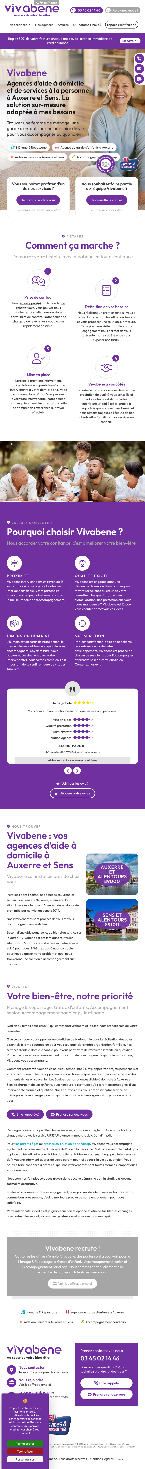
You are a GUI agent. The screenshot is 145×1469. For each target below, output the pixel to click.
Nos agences (44, 25)
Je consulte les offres (107, 200)
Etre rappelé (106, 1383)
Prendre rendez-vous (69, 1114)
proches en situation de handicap (66, 1144)
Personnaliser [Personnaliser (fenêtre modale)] (25, 1459)
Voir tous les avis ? (72, 783)
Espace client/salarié (121, 25)
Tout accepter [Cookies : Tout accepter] (25, 1443)
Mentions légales (101, 1459)
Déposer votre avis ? (72, 793)
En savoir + (130, 41)
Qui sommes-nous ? (87, 25)
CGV (119, 1459)
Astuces (63, 25)
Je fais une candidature (106, 210)
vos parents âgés (26, 1144)
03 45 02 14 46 (100, 1358)
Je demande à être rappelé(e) (38, 210)
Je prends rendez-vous (38, 200)
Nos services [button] (18, 25)
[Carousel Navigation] (72, 770)
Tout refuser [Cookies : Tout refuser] (25, 1451)
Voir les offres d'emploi (72, 1283)
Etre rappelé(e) (25, 1114)
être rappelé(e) (30, 303)
